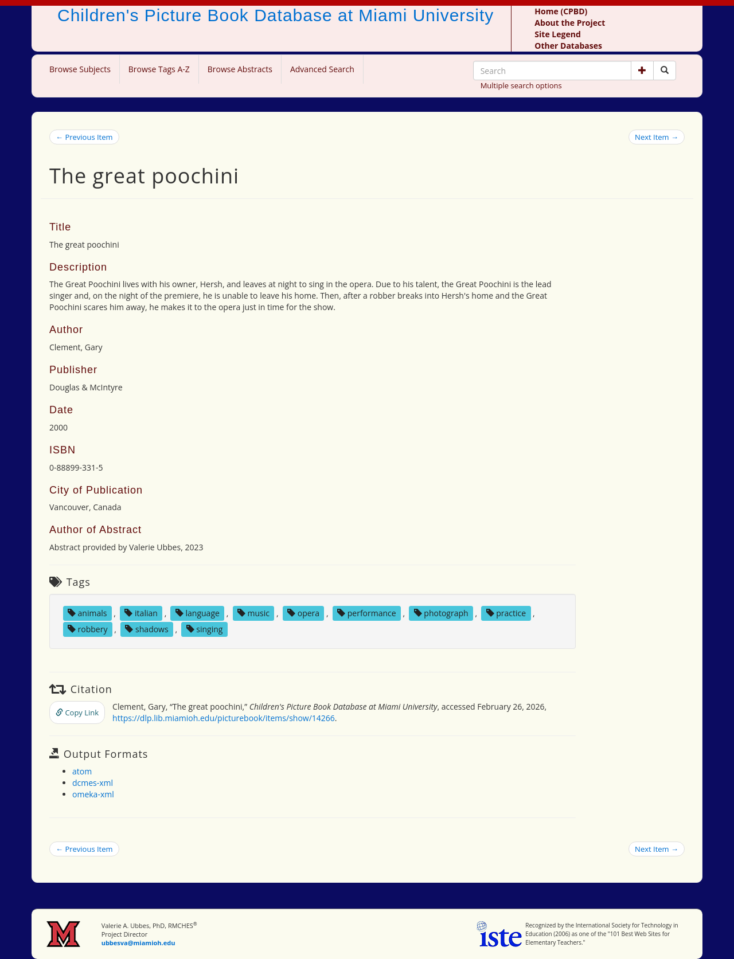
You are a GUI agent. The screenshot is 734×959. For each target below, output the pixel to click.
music (253, 613)
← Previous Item (84, 137)
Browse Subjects (80, 69)
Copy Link (77, 712)
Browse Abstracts (240, 69)
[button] (642, 70)
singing (204, 629)
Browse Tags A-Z (159, 69)
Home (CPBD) (560, 11)
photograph (441, 613)
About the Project (569, 22)
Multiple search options (521, 85)
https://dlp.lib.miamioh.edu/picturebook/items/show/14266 (223, 718)
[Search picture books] (664, 70)
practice (506, 613)
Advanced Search (322, 69)
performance (366, 613)
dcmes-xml (92, 782)
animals (87, 613)
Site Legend (557, 34)
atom (82, 771)
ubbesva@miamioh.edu (138, 942)
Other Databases (568, 45)
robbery (88, 629)
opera (303, 613)
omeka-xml (93, 794)
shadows (146, 629)
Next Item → (656, 137)
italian (140, 613)
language (197, 613)
